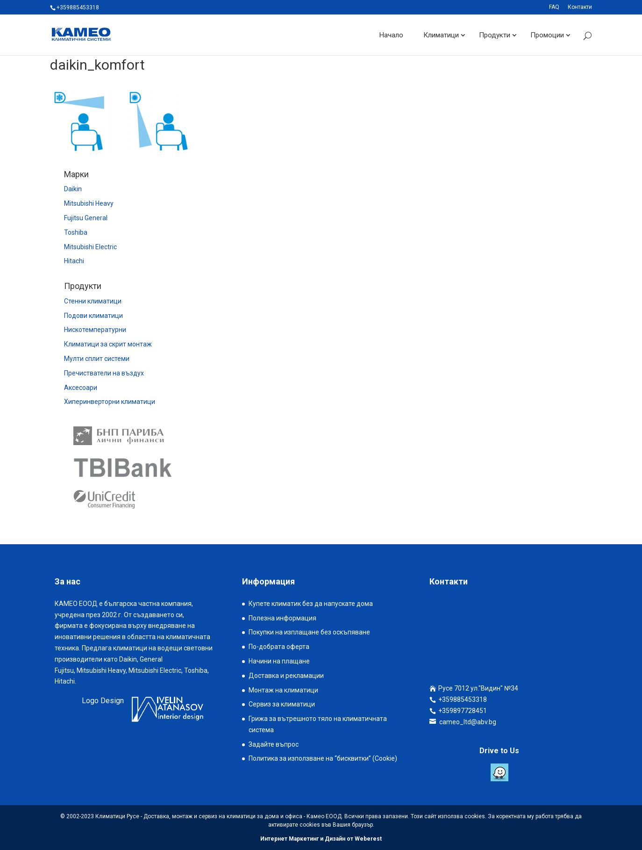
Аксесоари (80, 387)
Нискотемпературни (95, 329)
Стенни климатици (92, 301)
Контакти (580, 7)
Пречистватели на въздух (104, 373)
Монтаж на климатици (283, 690)
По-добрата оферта (279, 646)
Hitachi (74, 261)
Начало (391, 34)
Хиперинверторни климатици (109, 401)
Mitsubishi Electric (90, 247)
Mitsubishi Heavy (89, 203)
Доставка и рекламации (286, 675)
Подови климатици (93, 315)
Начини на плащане (279, 661)
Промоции (547, 34)
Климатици (441, 34)
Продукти (494, 34)
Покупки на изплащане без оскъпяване (309, 632)
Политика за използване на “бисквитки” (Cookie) (323, 758)
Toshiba (75, 232)
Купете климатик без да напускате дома (311, 603)
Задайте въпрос (274, 744)
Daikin (73, 189)
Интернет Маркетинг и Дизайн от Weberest (321, 839)
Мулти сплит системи (96, 358)
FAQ (554, 7)
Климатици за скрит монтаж (108, 344)
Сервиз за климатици (282, 704)
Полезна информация (282, 618)
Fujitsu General (85, 218)
